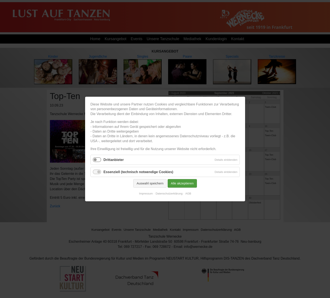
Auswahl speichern (150, 183)
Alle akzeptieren (182, 183)
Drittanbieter (113, 159)
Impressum (146, 193)
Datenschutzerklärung (169, 193)
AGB (188, 193)
